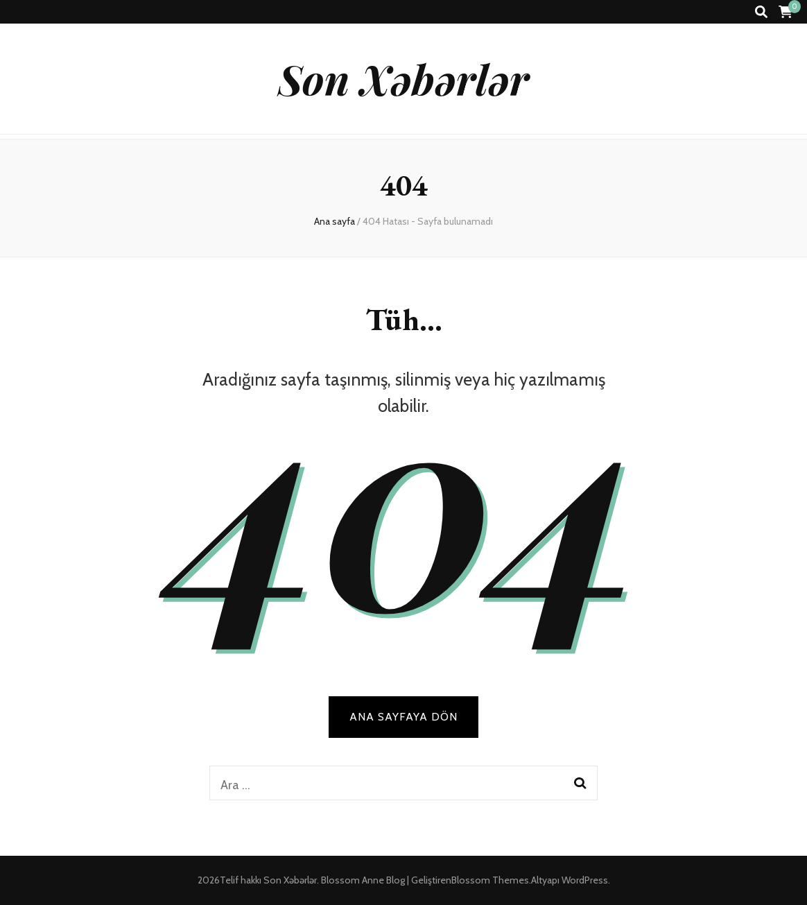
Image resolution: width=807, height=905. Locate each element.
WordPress (585, 880)
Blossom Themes (490, 880)
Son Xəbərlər (403, 78)
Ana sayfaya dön (403, 716)
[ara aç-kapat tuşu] (761, 12)
